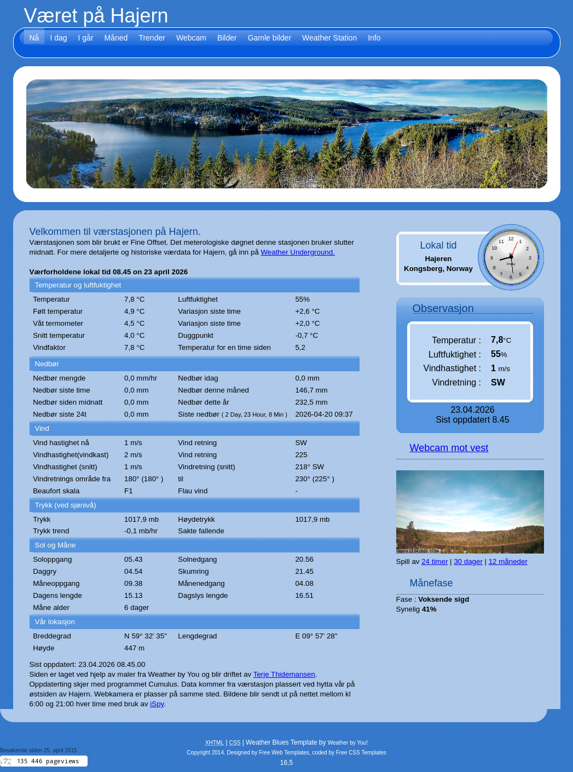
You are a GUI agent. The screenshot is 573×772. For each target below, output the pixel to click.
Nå (34, 37)
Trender (151, 37)
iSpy (157, 704)
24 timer (434, 561)
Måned (116, 37)
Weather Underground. (298, 252)
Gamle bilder (269, 37)
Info (374, 37)
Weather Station (329, 37)
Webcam (191, 37)
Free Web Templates (284, 753)
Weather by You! (348, 743)
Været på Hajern (96, 15)
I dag (58, 37)
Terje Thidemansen (284, 674)
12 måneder (508, 561)
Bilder (227, 37)
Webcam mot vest (449, 447)
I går (86, 37)
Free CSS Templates (361, 753)
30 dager (468, 561)
